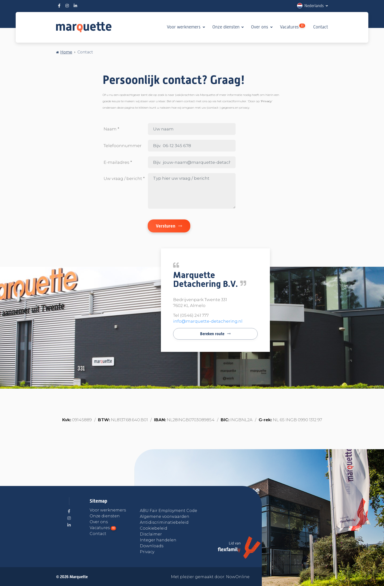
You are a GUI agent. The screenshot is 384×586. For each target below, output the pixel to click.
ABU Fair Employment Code (168, 510)
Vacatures (292, 26)
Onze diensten (226, 27)
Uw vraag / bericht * (124, 178)
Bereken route (215, 333)
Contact (320, 27)
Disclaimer (151, 534)
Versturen (169, 226)
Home (66, 52)
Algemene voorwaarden (164, 516)
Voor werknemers (184, 27)
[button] (312, 6)
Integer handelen (158, 540)
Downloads (151, 546)
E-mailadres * (118, 162)
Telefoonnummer (123, 145)
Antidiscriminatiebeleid (164, 522)
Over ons (260, 27)
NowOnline (238, 576)
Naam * (111, 129)
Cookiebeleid (153, 528)
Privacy (147, 551)
